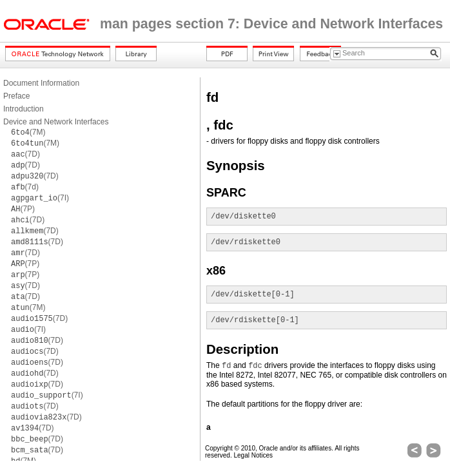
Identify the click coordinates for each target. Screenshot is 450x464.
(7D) (25, 154)
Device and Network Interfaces (55, 121)
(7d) (25, 186)
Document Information (41, 83)
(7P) (23, 208)
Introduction (23, 108)
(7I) (40, 197)
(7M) (28, 132)
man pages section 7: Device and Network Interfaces (271, 24)
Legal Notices (253, 455)
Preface (16, 96)
